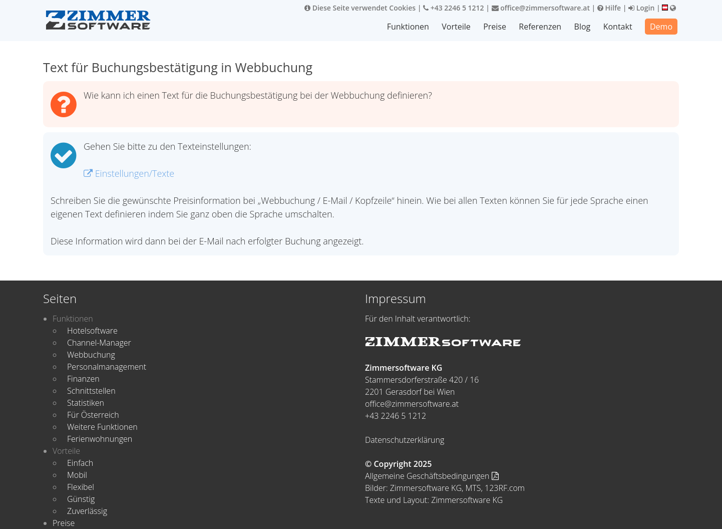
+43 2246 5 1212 (453, 8)
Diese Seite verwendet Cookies (360, 8)
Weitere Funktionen (102, 426)
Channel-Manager (99, 342)
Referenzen (540, 26)
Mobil (77, 474)
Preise (495, 26)
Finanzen (83, 378)
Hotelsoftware (92, 330)
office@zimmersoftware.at (541, 8)
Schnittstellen (91, 390)
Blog (582, 26)
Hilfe (609, 8)
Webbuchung (91, 354)
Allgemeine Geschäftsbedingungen (432, 475)
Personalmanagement (106, 366)
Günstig (81, 498)
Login (641, 8)
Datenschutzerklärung (404, 439)
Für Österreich (93, 414)
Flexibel (80, 486)
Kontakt (617, 26)
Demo (661, 26)
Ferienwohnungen (99, 438)
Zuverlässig (87, 510)
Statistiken (85, 402)
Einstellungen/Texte (129, 173)
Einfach (80, 462)
